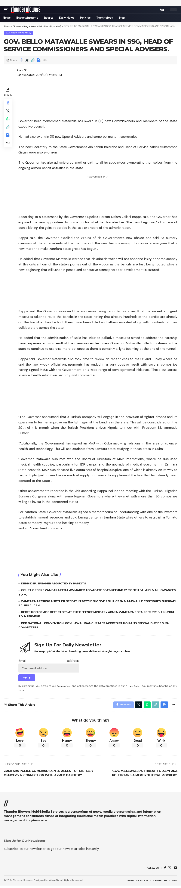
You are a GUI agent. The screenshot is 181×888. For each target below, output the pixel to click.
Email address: (48, 666)
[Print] (38, 61)
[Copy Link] (32, 61)
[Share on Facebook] (21, 61)
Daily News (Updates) (19, 33)
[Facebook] (165, 870)
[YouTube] (175, 870)
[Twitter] (169, 870)
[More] (44, 61)
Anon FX (23, 71)
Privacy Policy (135, 687)
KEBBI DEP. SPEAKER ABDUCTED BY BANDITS (55, 584)
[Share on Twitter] (26, 61)
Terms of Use (65, 687)
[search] (155, 9)
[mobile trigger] (7, 10)
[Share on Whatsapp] (8, 121)
